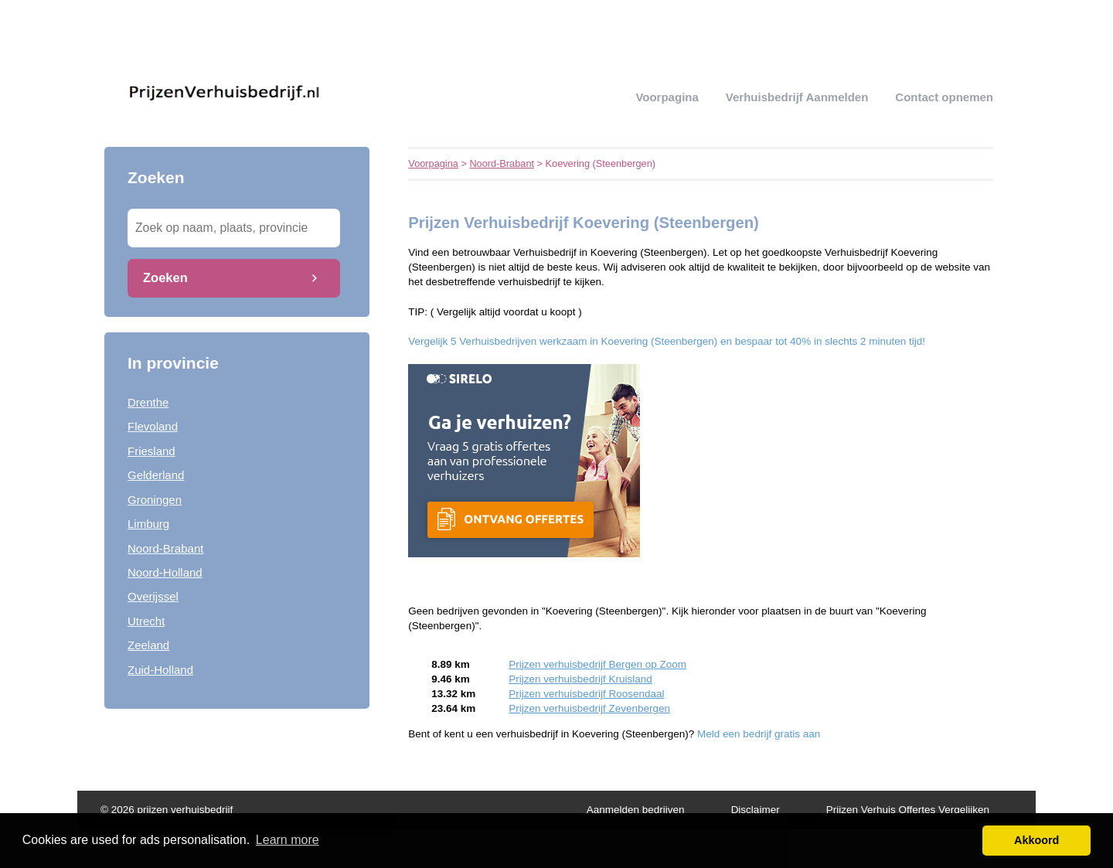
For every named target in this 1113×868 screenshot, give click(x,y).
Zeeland (148, 645)
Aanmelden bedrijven (636, 809)
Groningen (155, 499)
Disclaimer (755, 809)
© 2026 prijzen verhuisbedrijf (166, 809)
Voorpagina (666, 97)
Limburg (148, 523)
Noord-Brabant (165, 548)
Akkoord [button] (1036, 840)
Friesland (151, 451)
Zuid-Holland (160, 669)
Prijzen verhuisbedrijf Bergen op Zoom (597, 664)
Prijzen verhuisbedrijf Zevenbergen (589, 708)
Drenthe (148, 402)
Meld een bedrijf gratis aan (758, 734)
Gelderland (156, 475)
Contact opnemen (944, 97)
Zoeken (165, 277)
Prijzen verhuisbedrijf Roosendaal (586, 694)
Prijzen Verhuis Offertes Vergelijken (907, 809)
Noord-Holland (165, 572)
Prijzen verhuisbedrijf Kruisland (580, 679)
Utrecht (146, 621)
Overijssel (153, 596)
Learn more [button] (287, 839)
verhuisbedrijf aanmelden (797, 97)
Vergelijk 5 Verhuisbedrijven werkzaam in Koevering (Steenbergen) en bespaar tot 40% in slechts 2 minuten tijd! (666, 341)
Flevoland (153, 426)
